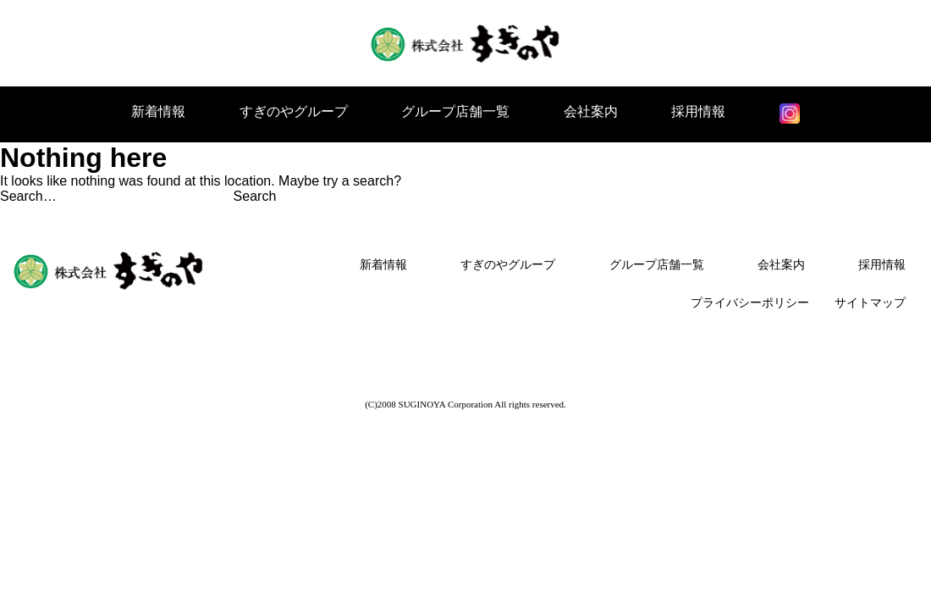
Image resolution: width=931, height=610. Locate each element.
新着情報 (158, 111)
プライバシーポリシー (750, 302)
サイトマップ (870, 302)
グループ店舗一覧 (455, 111)
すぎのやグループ (294, 111)
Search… (28, 196)
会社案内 (591, 111)
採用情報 (698, 111)
